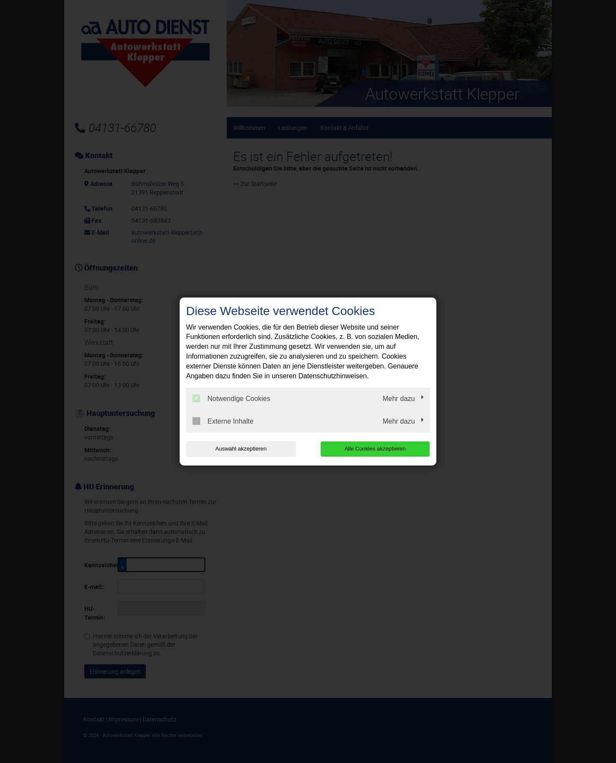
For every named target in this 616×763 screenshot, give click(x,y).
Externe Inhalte (223, 421)
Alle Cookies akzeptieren (375, 448)
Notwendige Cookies (231, 398)
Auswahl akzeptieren (241, 448)
